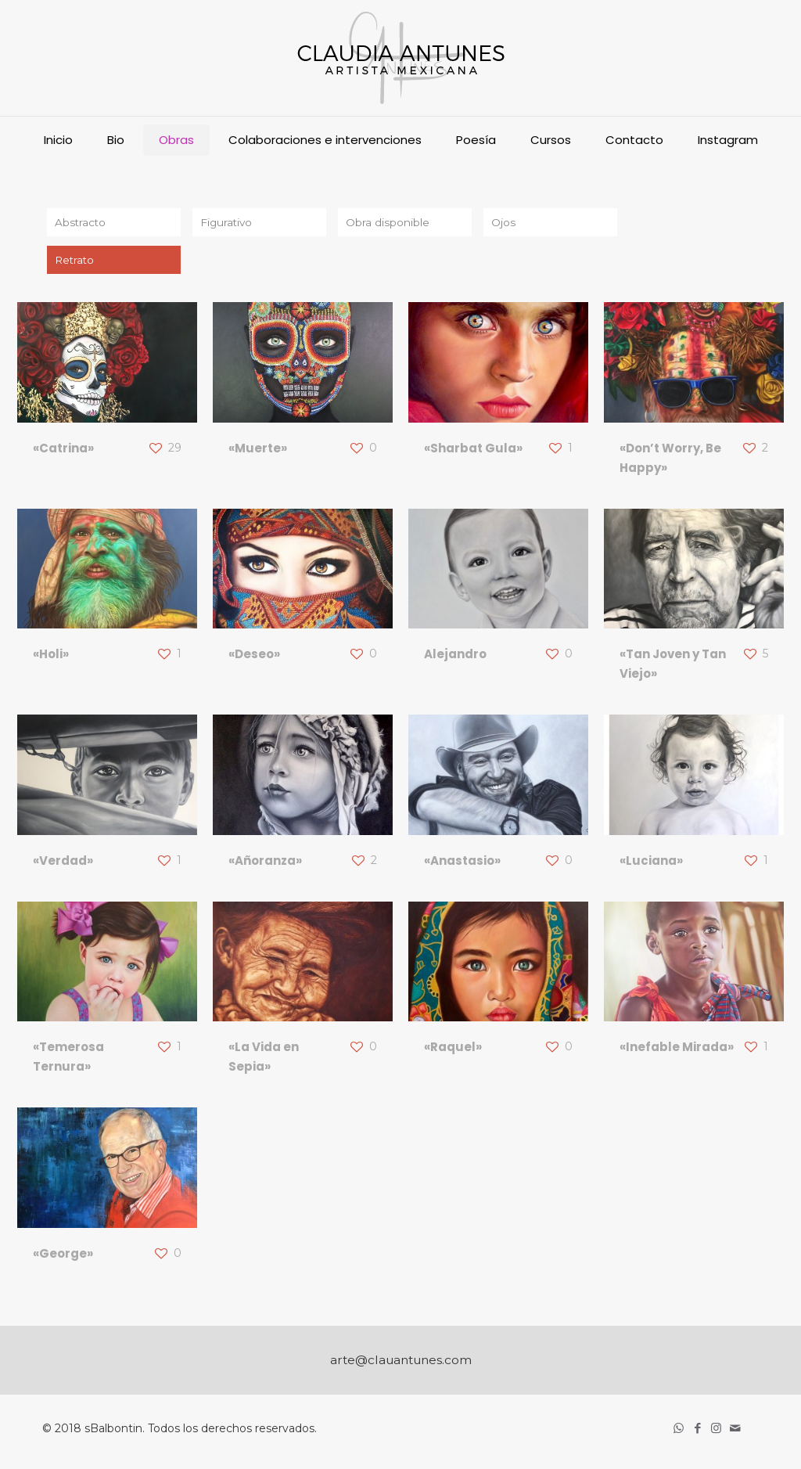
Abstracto (81, 223)
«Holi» (51, 658)
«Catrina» (63, 451)
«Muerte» (257, 451)
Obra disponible (387, 223)
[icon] (736, 1431)
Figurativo (227, 223)
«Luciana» (651, 863)
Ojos (503, 223)
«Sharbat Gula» (473, 451)
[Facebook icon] (698, 1431)
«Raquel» (453, 1050)
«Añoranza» (265, 863)
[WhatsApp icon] (680, 1431)
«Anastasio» (462, 863)
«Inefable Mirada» (677, 1050)
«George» (63, 1256)
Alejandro (455, 658)
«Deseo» (254, 658)
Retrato (75, 262)
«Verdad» (63, 863)
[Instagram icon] (717, 1431)
